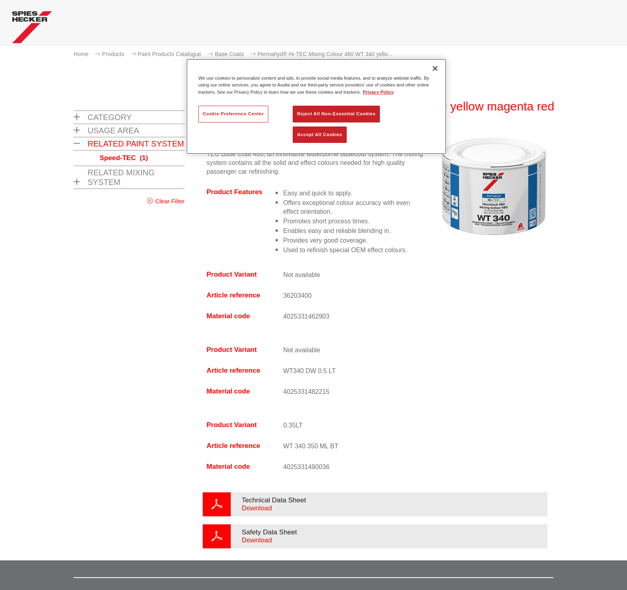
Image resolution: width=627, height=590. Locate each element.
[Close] (435, 68)
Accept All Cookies (319, 134)
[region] (316, 106)
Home (81, 54)
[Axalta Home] (32, 29)
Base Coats (229, 54)
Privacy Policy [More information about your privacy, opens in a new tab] (378, 92)
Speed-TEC (124, 158)
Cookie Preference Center (233, 113)
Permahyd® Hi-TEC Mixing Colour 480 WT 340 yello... (325, 54)
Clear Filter (169, 201)
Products (113, 54)
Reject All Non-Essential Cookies (336, 113)
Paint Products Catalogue (170, 54)
